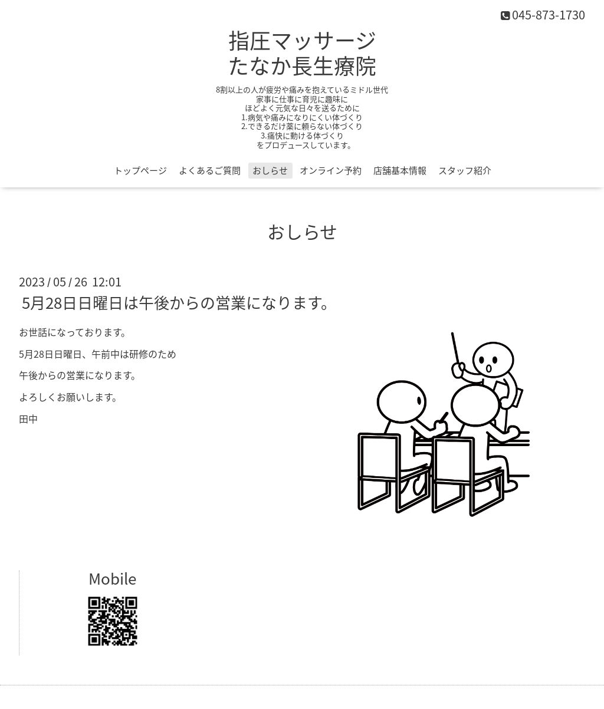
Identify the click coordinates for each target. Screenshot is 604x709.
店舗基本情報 (399, 170)
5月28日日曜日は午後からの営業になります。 (179, 302)
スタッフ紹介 (464, 170)
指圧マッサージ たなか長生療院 (302, 52)
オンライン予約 (331, 170)
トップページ (140, 170)
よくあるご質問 (210, 170)
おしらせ (270, 170)
